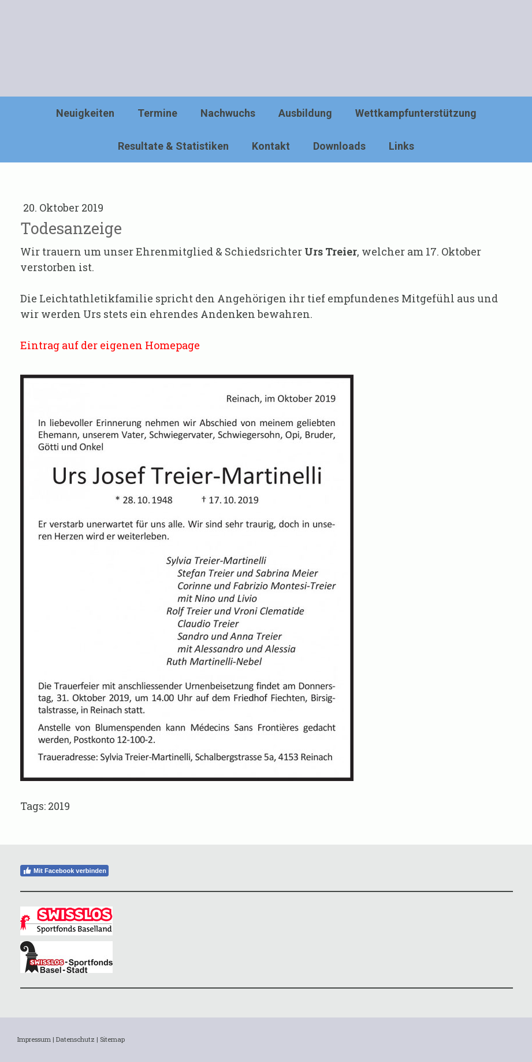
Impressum (34, 1039)
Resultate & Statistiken (173, 146)
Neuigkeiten (85, 113)
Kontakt (271, 146)
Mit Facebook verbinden (64, 870)
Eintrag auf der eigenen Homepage (110, 345)
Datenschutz (75, 1039)
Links (401, 146)
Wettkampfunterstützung (416, 113)
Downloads (339, 146)
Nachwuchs (227, 113)
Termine (157, 113)
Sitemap (112, 1039)
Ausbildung (305, 113)
